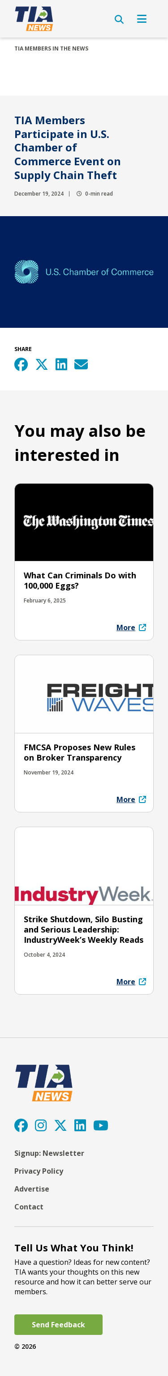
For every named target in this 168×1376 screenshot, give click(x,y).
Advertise (31, 1189)
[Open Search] (119, 20)
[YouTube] (100, 1125)
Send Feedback (58, 1325)
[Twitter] (60, 1125)
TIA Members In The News (51, 48)
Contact (28, 1207)
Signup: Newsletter (49, 1153)
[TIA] (34, 19)
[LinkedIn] (80, 1125)
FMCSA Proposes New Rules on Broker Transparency (79, 752)
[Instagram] (41, 1125)
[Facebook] (21, 1125)
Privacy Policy (38, 1171)
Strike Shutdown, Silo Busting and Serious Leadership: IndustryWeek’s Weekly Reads (83, 929)
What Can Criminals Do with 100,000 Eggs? (80, 580)
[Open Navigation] (142, 19)
